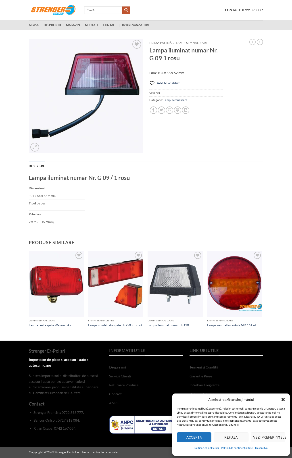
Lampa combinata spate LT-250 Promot (115, 325)
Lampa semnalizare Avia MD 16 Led (231, 325)
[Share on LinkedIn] (185, 110)
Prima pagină (160, 43)
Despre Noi (261, 448)
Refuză (231, 437)
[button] (283, 399)
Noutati (91, 25)
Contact (110, 25)
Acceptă (194, 437)
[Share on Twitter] (161, 110)
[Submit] (126, 10)
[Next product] (252, 42)
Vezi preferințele (269, 437)
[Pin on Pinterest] (177, 110)
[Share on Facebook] (153, 110)
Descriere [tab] (37, 166)
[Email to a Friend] (169, 110)
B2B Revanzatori (135, 25)
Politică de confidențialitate (237, 448)
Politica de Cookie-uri (206, 448)
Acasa (34, 25)
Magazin (73, 25)
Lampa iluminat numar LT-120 (168, 325)
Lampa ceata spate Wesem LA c (50, 325)
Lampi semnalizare (192, 43)
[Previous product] (260, 42)
